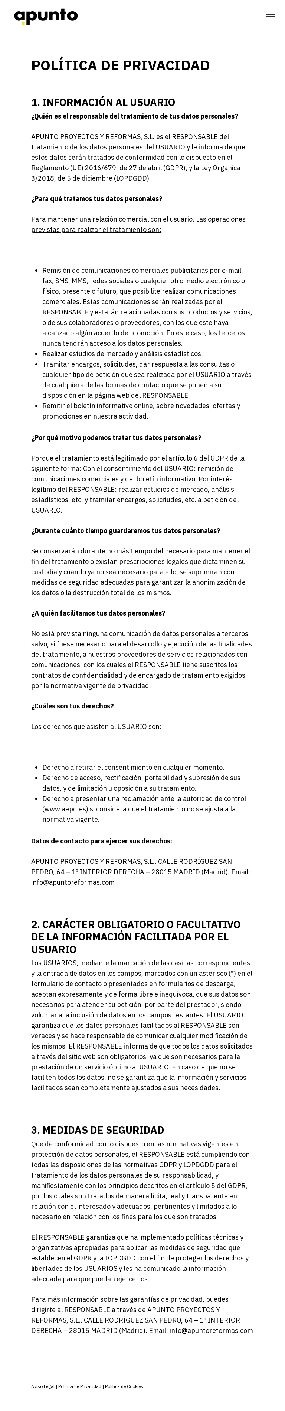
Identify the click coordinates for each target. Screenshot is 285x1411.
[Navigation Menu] (270, 16)
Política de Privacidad (79, 1386)
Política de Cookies (123, 1386)
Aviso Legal (43, 1386)
